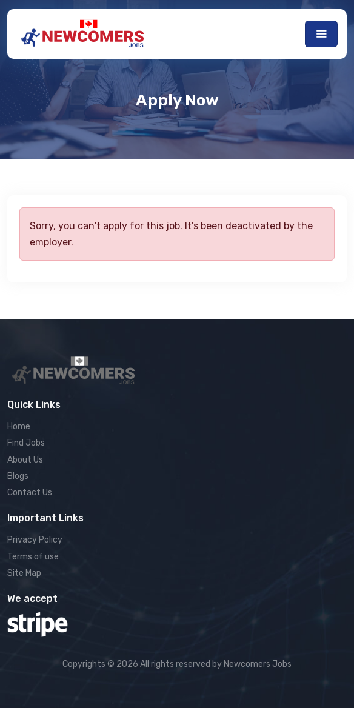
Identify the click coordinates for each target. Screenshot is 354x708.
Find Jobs (26, 443)
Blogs (17, 476)
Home (18, 426)
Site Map (24, 573)
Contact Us (29, 492)
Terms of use (33, 557)
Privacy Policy (34, 540)
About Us (25, 460)
